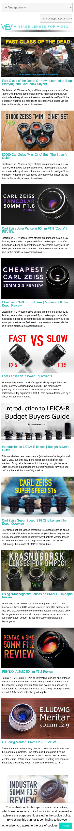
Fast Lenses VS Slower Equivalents (27, 376)
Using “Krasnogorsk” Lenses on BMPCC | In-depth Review (37, 595)
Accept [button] (66, 825)
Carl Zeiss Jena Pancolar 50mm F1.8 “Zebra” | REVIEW (34, 230)
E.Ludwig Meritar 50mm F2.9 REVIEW (29, 742)
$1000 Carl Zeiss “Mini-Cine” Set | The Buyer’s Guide (34, 156)
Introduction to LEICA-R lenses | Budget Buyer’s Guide (35, 448)
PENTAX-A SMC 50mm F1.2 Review (27, 671)
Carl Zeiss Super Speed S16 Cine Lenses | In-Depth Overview (34, 522)
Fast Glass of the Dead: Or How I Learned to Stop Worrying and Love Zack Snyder (37, 82)
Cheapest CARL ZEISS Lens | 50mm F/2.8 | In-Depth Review (35, 304)
